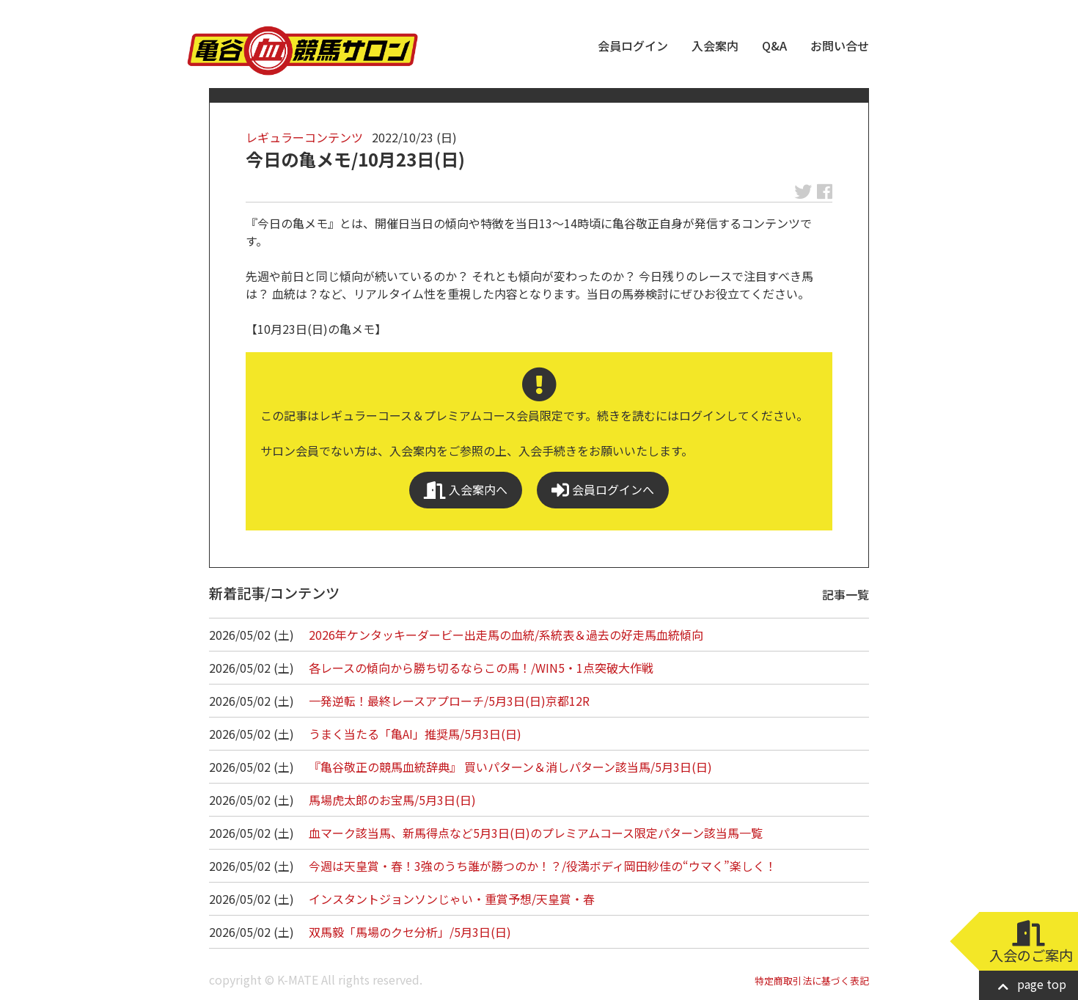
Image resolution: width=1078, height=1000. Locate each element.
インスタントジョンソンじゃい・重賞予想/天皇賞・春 (452, 899)
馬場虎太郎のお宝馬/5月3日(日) (392, 800)
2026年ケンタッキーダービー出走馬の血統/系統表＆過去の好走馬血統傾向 (506, 634)
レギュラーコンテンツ (304, 137)
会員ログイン (633, 45)
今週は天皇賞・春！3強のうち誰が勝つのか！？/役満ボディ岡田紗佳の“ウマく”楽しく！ (543, 866)
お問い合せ (839, 45)
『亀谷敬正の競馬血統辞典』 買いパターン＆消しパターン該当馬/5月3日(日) (510, 766)
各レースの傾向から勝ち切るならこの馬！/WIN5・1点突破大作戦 (481, 667)
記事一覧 (845, 594)
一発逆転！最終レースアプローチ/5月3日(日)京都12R (449, 700)
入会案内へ (465, 490)
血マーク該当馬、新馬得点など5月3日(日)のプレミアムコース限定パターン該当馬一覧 (536, 833)
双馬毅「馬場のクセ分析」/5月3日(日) (410, 932)
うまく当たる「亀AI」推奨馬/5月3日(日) (415, 733)
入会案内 (715, 45)
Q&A (774, 45)
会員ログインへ (602, 490)
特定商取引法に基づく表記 (812, 981)
